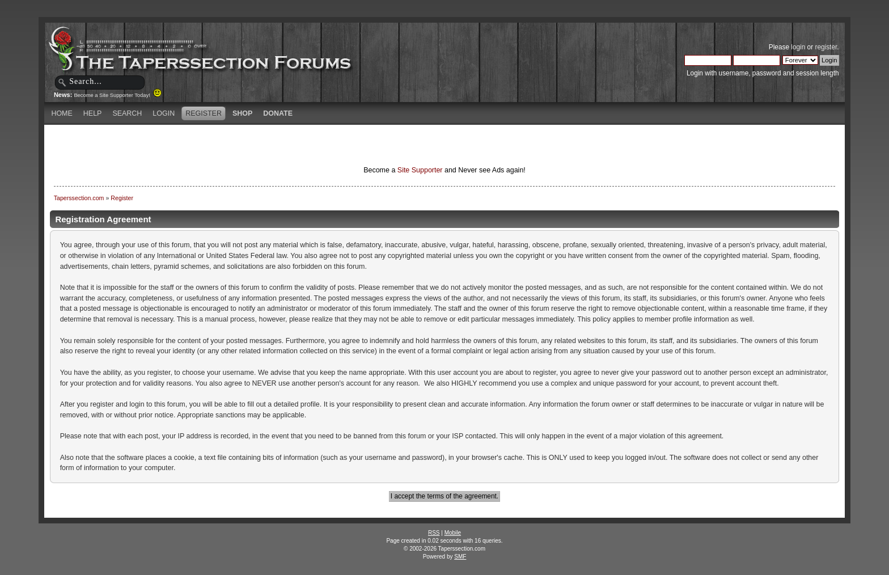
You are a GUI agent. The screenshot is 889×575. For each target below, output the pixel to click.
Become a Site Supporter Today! (118, 95)
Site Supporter (420, 170)
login (798, 47)
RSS (434, 533)
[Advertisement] (310, 145)
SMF (460, 556)
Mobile (452, 533)
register (826, 47)
